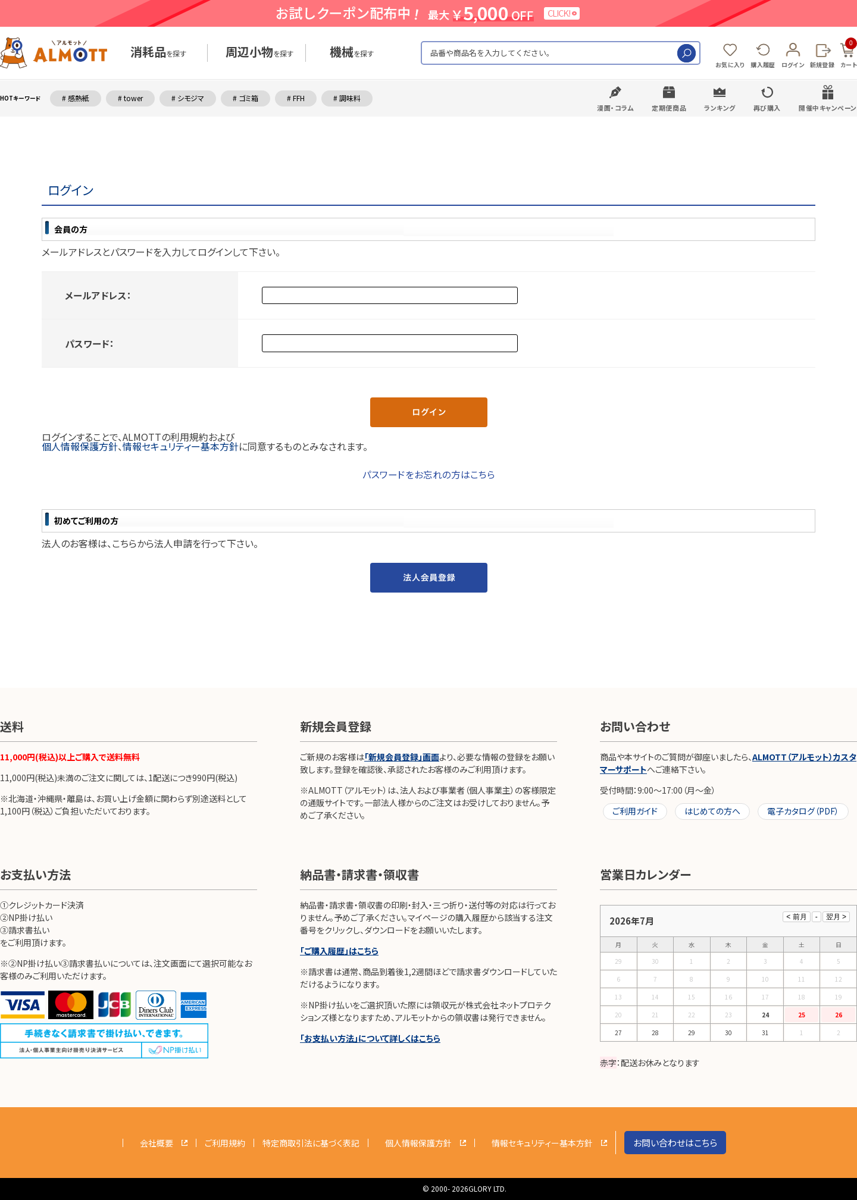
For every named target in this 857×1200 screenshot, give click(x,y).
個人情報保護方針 (80, 446)
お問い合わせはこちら (675, 1142)
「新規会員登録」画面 (401, 757)
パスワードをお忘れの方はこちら (428, 474)
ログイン (792, 64)
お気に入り (730, 64)
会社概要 (156, 1143)
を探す (158, 53)
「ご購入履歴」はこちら (339, 951)
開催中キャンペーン (828, 107)
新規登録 (822, 64)
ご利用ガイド (635, 811)
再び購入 (767, 107)
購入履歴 (762, 64)
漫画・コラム (615, 107)
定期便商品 (669, 107)
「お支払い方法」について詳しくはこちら (370, 1038)
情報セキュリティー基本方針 (181, 446)
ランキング (720, 107)
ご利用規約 (225, 1143)
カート (848, 53)
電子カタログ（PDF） (803, 811)
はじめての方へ (712, 811)
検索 (686, 53)
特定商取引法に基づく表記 (310, 1143)
